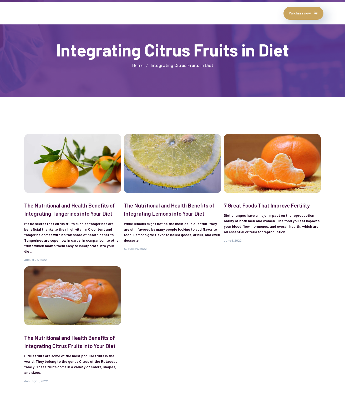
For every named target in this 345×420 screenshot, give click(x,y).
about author (56, 13)
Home (30, 13)
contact (163, 13)
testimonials (90, 13)
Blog (142, 13)
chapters (120, 13)
